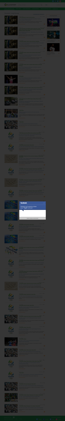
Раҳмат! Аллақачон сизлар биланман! (32, 218)
